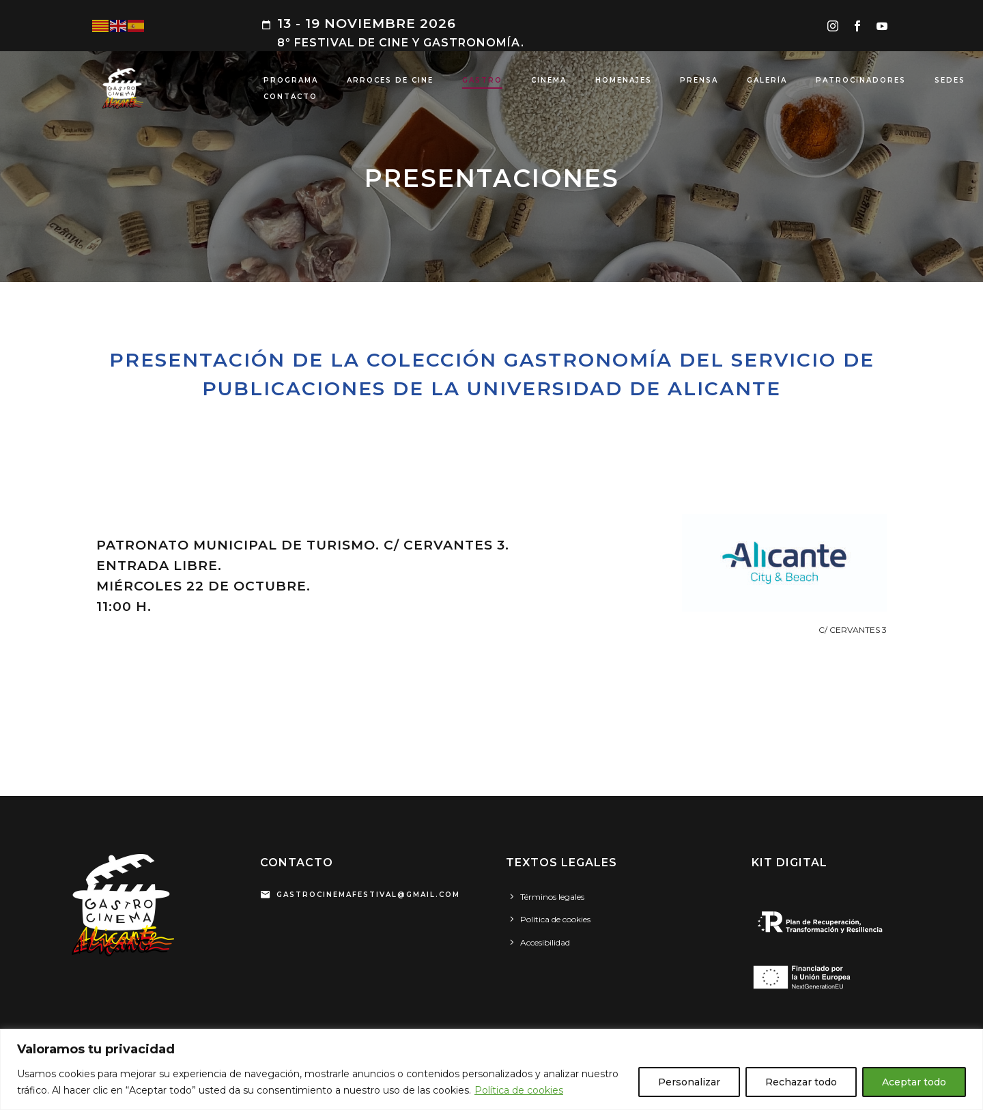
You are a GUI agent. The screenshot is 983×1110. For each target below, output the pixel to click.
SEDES (950, 80)
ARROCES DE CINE (390, 80)
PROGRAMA (290, 80)
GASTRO (482, 80)
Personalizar (689, 1082)
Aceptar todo (914, 1082)
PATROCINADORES (861, 80)
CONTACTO (290, 96)
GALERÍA (767, 80)
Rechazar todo (801, 1082)
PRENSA (699, 80)
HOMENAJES (623, 80)
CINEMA (549, 80)
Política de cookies (518, 1090)
